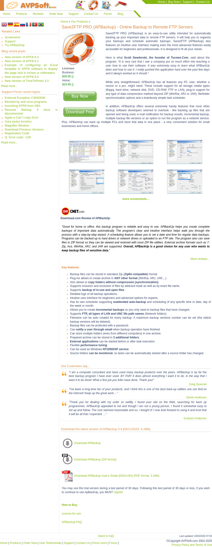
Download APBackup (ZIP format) (89, 459)
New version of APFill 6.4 (22, 57)
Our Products (79, 21)
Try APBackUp (14, 45)
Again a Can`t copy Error (21, 117)
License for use (71, 513)
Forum (108, 14)
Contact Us (203, 2)
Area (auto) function (18, 121)
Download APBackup (81, 443)
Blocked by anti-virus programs (26, 101)
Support (187, 2)
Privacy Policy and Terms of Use (191, 545)
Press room (99, 543)
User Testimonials (50, 543)
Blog (120, 14)
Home (161, 2)
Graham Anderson (195, 418)
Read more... (9, 86)
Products (21, 14)
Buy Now (173, 2)
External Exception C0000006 (25, 97)
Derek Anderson (196, 397)
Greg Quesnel (198, 384)
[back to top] (106, 536)
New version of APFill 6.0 (22, 77)
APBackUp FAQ (72, 522)
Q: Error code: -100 (18, 137)
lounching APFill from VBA (23, 105)
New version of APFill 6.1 (22, 61)
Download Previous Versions (24, 129)
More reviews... (200, 259)
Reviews (38, 14)
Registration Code (17, 133)
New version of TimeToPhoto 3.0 (27, 81)
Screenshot (12, 37)
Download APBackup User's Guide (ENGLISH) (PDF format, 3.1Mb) (110, 475)
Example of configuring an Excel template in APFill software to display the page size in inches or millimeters (31, 69)
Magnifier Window (17, 125)
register (118, 492)
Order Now (56, 14)
